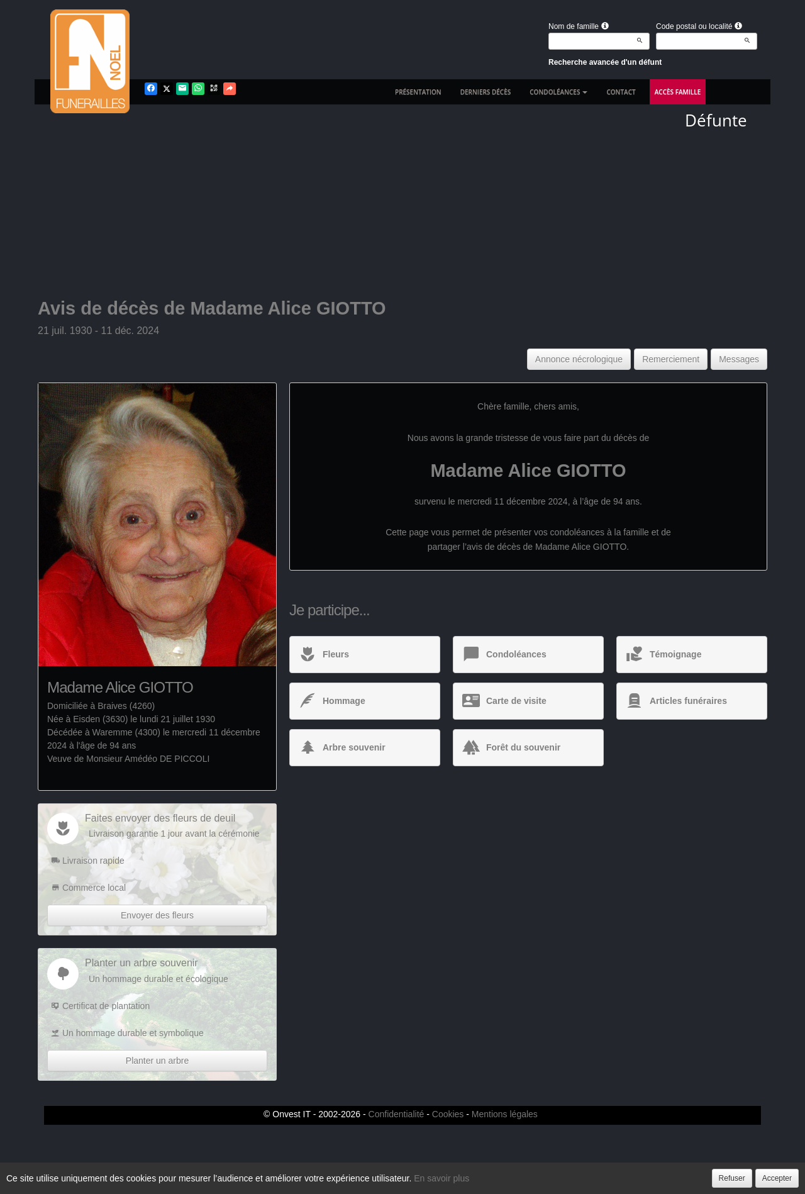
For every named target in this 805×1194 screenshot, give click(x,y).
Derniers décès (485, 91)
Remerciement (670, 359)
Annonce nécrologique (579, 359)
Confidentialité (397, 1114)
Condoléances (558, 91)
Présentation (418, 91)
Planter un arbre (157, 1061)
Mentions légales (505, 1114)
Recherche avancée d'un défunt (605, 62)
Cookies (448, 1114)
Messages (739, 359)
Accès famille (678, 91)
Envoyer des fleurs (157, 915)
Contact (620, 91)
